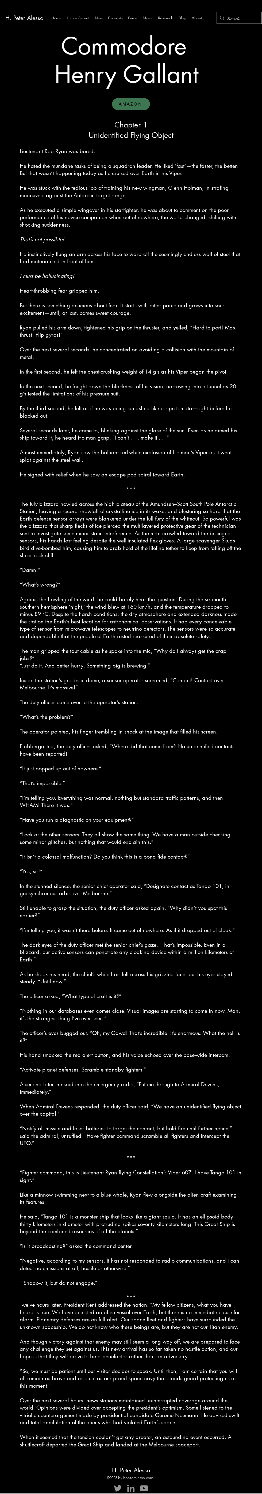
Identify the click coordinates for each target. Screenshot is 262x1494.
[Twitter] (118, 1488)
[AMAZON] (131, 104)
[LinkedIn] (131, 1488)
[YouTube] (144, 1488)
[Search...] (239, 18)
